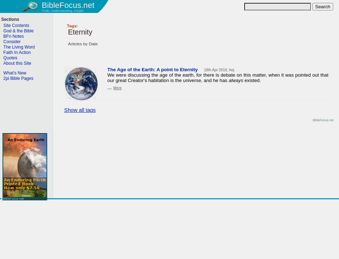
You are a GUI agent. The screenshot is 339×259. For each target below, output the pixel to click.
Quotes (10, 57)
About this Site (17, 63)
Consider (12, 41)
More (117, 88)
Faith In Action (17, 52)
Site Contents (16, 25)
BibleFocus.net (68, 5)
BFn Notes (13, 36)
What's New (14, 73)
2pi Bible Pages (18, 78)
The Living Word (19, 47)
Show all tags (80, 110)
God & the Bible (18, 30)
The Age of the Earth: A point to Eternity (152, 69)
